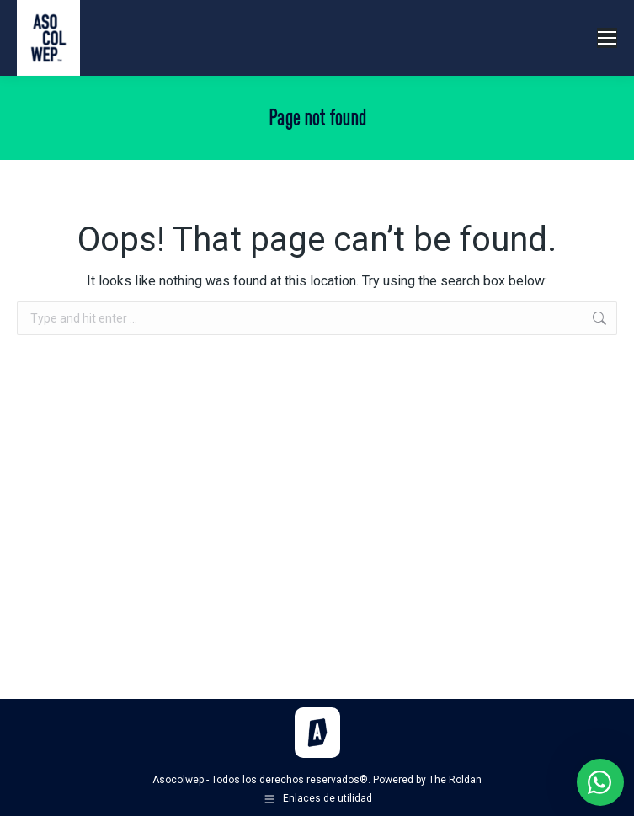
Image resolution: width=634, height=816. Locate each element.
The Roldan (455, 780)
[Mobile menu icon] (607, 38)
